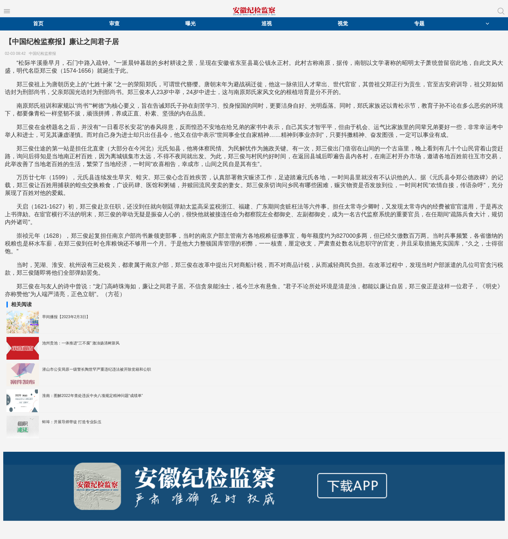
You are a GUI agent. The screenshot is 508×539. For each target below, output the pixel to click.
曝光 (190, 23)
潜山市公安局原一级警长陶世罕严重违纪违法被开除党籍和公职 (96, 369)
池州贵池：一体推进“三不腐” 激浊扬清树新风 (81, 343)
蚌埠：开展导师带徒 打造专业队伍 (71, 422)
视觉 (343, 23)
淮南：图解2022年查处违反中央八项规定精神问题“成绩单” (92, 395)
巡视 (266, 23)
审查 (114, 23)
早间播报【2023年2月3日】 (66, 317)
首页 (38, 23)
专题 (419, 23)
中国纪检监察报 (43, 53)
